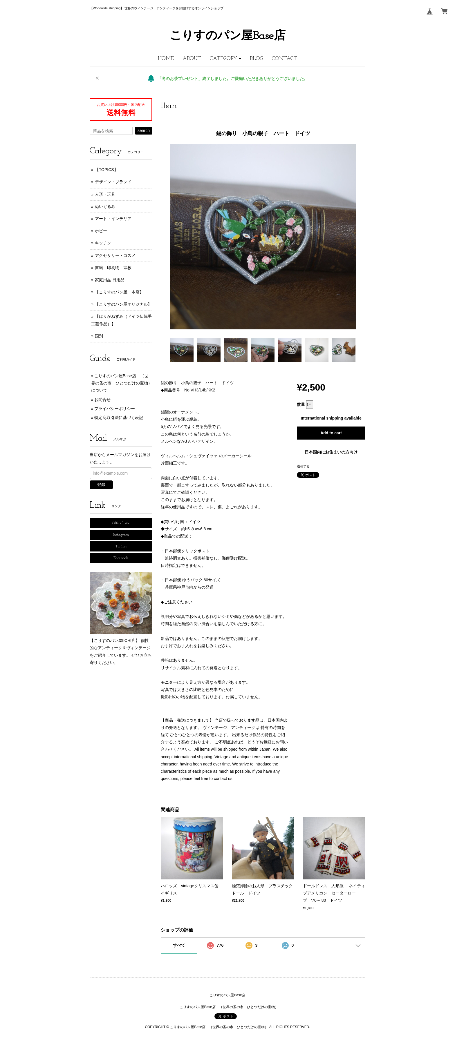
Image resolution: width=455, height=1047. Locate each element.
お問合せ (102, 399)
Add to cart (331, 433)
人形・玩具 (105, 194)
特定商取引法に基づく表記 (118, 417)
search (144, 130)
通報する (303, 466)
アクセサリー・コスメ (115, 255)
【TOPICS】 (106, 169)
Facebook (120, 558)
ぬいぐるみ (105, 206)
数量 (301, 404)
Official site (121, 523)
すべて (179, 945)
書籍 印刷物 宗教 (113, 267)
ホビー (101, 230)
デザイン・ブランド (113, 181)
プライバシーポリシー (114, 408)
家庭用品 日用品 (109, 279)
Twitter (121, 546)
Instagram (121, 535)
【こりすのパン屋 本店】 (119, 292)
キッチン (103, 243)
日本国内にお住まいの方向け (331, 452)
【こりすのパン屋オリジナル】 (123, 304)
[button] (225, 58)
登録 (101, 484)
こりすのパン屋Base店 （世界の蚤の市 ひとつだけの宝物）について (121, 383)
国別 (99, 336)
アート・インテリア (113, 218)
